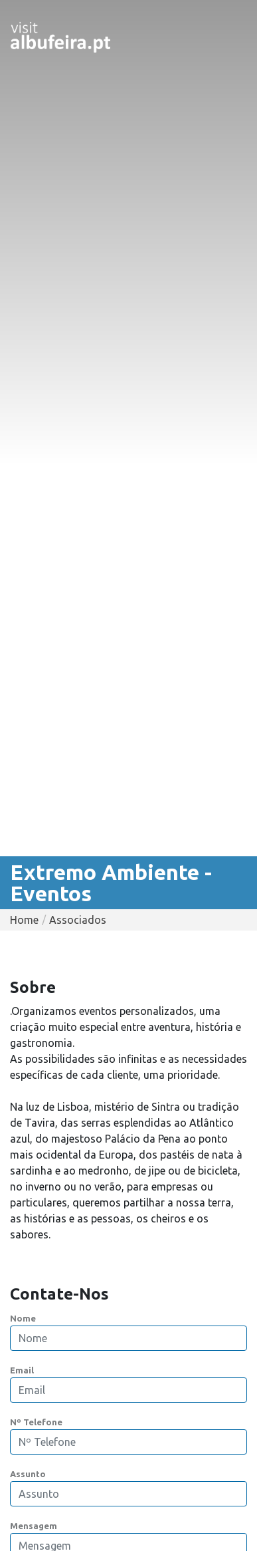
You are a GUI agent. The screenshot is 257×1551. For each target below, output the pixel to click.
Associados (77, 920)
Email (22, 1370)
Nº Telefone (36, 1422)
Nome (23, 1318)
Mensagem (33, 1525)
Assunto (28, 1474)
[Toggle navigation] (227, 37)
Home (24, 920)
